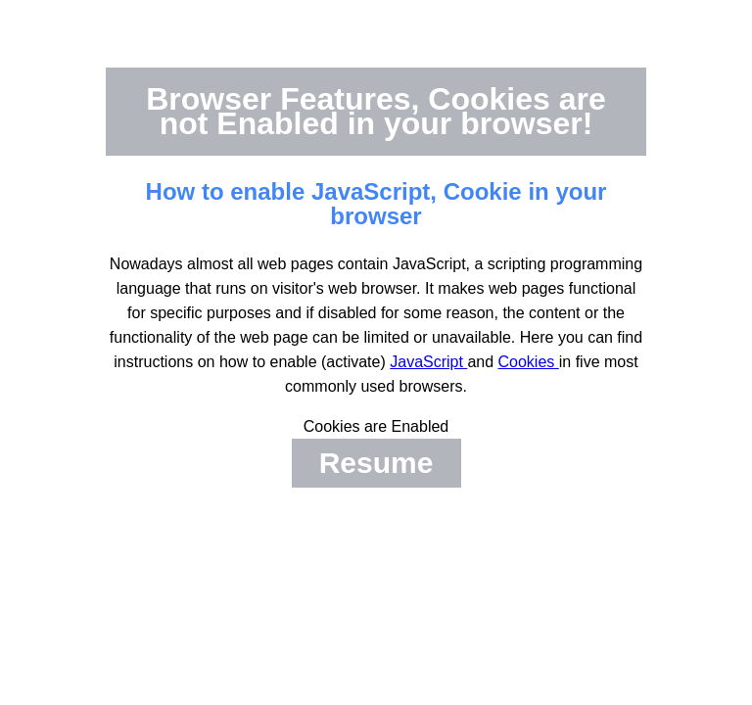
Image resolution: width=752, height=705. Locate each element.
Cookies (528, 361)
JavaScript (428, 361)
